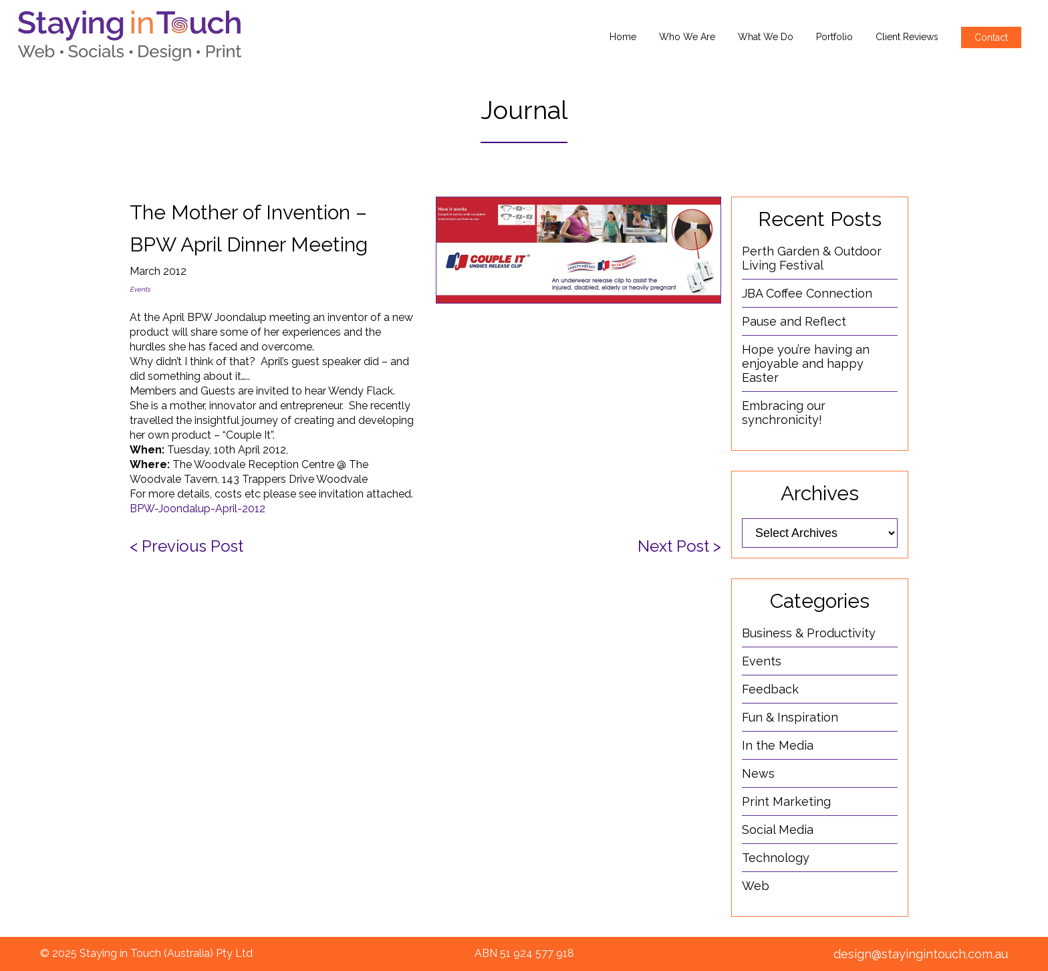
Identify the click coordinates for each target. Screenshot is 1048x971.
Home (623, 36)
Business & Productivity (809, 633)
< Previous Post (186, 546)
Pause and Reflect (794, 321)
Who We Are (687, 36)
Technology (775, 858)
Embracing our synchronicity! (783, 413)
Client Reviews (907, 36)
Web (755, 886)
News (758, 773)
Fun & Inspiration (790, 717)
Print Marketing (786, 801)
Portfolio (834, 36)
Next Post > (679, 546)
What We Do (765, 36)
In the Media (777, 745)
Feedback (770, 689)
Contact (991, 37)
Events (140, 289)
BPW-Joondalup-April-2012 (197, 508)
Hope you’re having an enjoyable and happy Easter (806, 363)
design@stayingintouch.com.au (920, 954)
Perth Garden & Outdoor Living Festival (812, 258)
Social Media (777, 830)
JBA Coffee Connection (807, 293)
